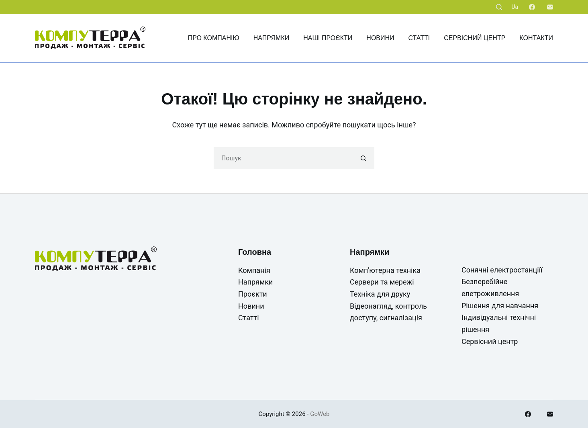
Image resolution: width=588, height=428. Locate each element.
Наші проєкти (327, 38)
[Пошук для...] (283, 158)
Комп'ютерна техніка (385, 270)
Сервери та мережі (382, 282)
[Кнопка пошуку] (363, 158)
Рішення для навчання (499, 305)
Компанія (254, 270)
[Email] (550, 7)
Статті (419, 38)
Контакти (536, 38)
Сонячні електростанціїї (502, 270)
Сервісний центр (474, 38)
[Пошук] (499, 7)
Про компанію (213, 38)
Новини (380, 38)
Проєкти (252, 294)
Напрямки (271, 38)
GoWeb (319, 414)
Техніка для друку (380, 294)
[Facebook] (532, 7)
